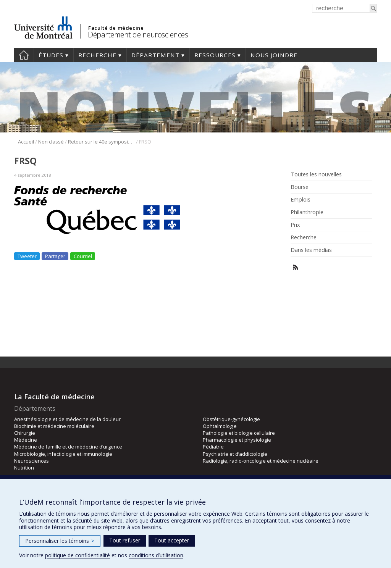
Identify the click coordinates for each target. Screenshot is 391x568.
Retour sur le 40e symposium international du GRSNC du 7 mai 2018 (101, 141)
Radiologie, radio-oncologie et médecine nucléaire (260, 460)
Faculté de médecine (116, 27)
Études (51, 55)
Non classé (51, 141)
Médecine (25, 439)
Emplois (300, 200)
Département (155, 55)
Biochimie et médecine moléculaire (54, 426)
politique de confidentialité (77, 555)
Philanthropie (307, 212)
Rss (296, 267)
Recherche (97, 55)
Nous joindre (273, 55)
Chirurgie (24, 432)
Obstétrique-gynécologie (231, 419)
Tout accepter (171, 540)
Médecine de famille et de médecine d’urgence (68, 446)
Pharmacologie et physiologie (237, 439)
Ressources (215, 55)
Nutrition (24, 467)
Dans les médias (311, 250)
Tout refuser (124, 540)
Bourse (300, 187)
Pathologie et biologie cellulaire (239, 432)
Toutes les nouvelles (316, 174)
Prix (295, 225)
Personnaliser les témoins (59, 540)
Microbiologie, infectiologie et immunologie (63, 453)
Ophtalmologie (220, 426)
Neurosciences (31, 460)
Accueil (24, 55)
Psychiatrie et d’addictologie (235, 453)
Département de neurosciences (138, 34)
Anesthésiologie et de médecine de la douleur (67, 419)
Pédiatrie (213, 446)
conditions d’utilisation (156, 555)
